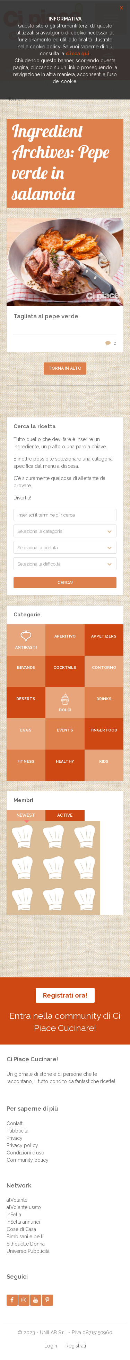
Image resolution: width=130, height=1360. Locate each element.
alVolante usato (24, 1207)
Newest (26, 815)
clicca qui (77, 53)
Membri (23, 800)
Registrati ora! (65, 995)
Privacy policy (22, 1145)
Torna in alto (65, 368)
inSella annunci (23, 1222)
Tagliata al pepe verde (46, 316)
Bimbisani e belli (25, 1236)
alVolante (17, 1200)
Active (64, 815)
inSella (14, 1214)
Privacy (15, 1138)
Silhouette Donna (26, 1244)
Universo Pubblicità (28, 1251)
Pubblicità (17, 1131)
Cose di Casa (21, 1229)
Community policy (28, 1160)
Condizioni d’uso (25, 1152)
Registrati (76, 1346)
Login (50, 1346)
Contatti (15, 1123)
